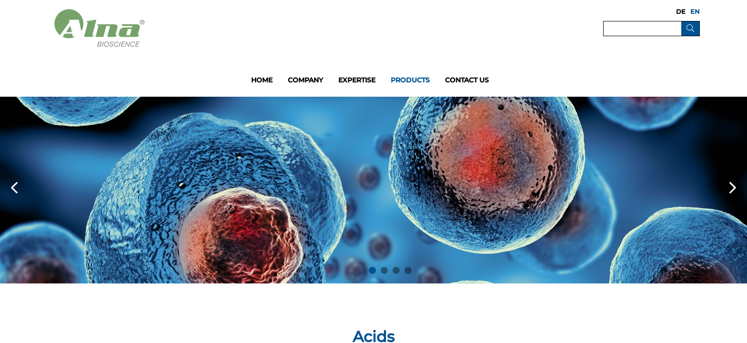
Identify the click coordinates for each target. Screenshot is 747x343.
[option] (373, 190)
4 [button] (408, 270)
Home (262, 80)
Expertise (356, 80)
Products (410, 80)
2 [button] (384, 270)
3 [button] (396, 270)
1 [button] (372, 270)
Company (305, 80)
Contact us (467, 80)
